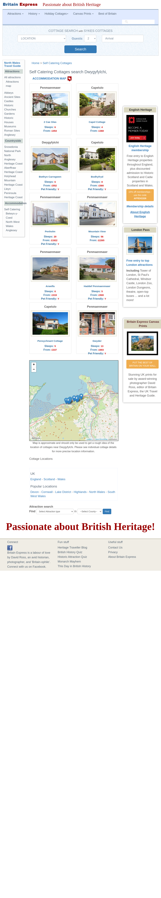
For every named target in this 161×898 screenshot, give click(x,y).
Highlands (80, 492)
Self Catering (12, 209)
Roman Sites (12, 130)
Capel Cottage (97, 122)
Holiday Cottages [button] (56, 13)
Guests (77, 38)
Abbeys (8, 92)
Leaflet (89, 439)
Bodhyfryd (97, 176)
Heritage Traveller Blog (72, 547)
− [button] (34, 369)
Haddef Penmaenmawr (97, 286)
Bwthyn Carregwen (50, 176)
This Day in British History (74, 566)
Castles (8, 101)
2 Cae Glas (50, 122)
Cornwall (47, 492)
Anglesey (9, 134)
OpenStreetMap (101, 439)
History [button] (34, 13)
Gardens (9, 113)
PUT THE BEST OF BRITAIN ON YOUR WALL (142, 364)
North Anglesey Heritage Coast (13, 159)
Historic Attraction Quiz (72, 556)
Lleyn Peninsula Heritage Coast (13, 193)
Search (80, 49)
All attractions (12, 77)
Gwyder (97, 341)
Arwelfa (50, 286)
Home (35, 63)
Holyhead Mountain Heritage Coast (13, 180)
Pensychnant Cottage (50, 341)
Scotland (49, 479)
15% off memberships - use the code (140, 195)
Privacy (113, 552)
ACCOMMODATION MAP (49, 78)
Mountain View (97, 231)
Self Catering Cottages (57, 63)
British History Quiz (70, 552)
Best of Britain (107, 13)
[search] (138, 22)
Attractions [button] (15, 13)
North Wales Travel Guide (12, 64)
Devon (34, 492)
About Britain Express (122, 556)
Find (32, 511)
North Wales (97, 492)
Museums (10, 126)
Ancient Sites (12, 97)
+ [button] (34, 364)
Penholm (50, 231)
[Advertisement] (15, 289)
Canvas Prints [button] (83, 13)
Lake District (63, 492)
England (35, 479)
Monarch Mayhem (69, 561)
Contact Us (115, 547)
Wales (61, 479)
